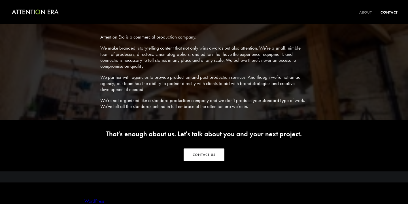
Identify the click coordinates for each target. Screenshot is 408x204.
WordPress (94, 201)
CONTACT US (204, 154)
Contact (389, 12)
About (365, 12)
